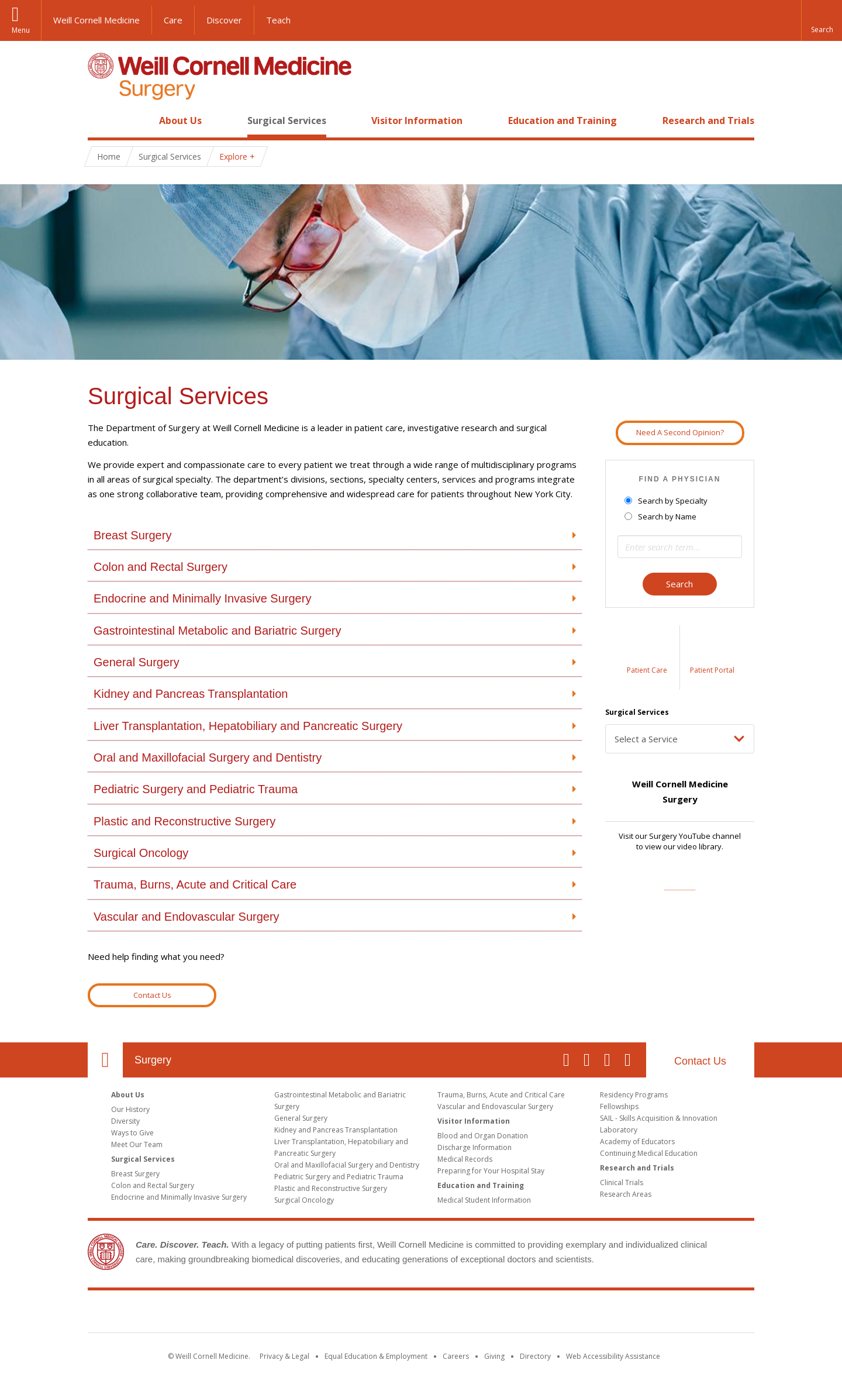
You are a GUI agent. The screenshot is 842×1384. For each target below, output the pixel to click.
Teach (278, 20)
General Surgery (137, 662)
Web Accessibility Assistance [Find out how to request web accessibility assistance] (613, 1356)
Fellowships (619, 1106)
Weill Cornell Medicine (96, 20)
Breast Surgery (132, 535)
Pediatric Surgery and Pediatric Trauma (196, 789)
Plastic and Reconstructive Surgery (184, 821)
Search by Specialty (667, 500)
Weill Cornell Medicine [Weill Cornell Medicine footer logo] (336, 1314)
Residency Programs (634, 1095)
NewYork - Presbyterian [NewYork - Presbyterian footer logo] (519, 1314)
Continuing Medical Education (649, 1153)
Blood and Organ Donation (482, 1136)
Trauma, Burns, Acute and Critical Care (195, 884)
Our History (130, 1109)
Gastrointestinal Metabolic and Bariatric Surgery (217, 630)
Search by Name (661, 516)
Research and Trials (708, 120)
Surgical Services (286, 120)
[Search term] (679, 546)
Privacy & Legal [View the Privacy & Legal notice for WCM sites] (284, 1356)
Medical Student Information (484, 1200)
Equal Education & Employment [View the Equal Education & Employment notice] (376, 1356)
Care (173, 20)
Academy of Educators (637, 1142)
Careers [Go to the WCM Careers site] (456, 1356)
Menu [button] (21, 30)
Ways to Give (132, 1133)
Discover (224, 20)
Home (101, 120)
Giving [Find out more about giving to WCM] (494, 1356)
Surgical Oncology (141, 852)
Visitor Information (417, 120)
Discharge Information (474, 1147)
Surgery (152, 1060)
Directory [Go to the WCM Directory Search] (535, 1356)
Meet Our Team (137, 1144)
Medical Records (464, 1159)
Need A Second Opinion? (680, 432)
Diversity (125, 1121)
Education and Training (562, 120)
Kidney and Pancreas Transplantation (191, 693)
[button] (821, 20)
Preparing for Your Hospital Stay (490, 1171)
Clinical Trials (621, 1182)
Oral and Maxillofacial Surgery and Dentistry (208, 757)
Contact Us (152, 995)
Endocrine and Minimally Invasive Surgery (202, 598)
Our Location (105, 1059)
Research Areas (625, 1194)
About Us (180, 120)
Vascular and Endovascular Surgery (186, 916)
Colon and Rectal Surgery (160, 566)
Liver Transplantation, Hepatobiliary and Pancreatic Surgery (248, 725)
